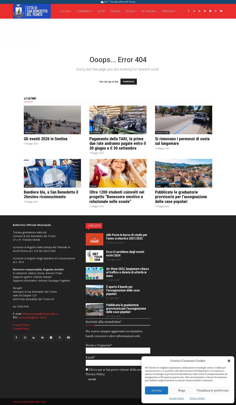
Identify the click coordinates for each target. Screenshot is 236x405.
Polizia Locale (162, 132)
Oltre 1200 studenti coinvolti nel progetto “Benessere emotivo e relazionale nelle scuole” (116, 197)
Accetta (157, 390)
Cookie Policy (176, 398)
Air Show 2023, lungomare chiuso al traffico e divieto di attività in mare (128, 272)
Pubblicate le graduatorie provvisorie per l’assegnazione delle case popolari (181, 197)
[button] (229, 361)
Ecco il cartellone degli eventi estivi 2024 (125, 253)
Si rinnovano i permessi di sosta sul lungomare (182, 141)
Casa (158, 186)
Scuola (93, 186)
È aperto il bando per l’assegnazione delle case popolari (123, 290)
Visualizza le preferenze (213, 390)
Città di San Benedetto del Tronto (29, 401)
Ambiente (29, 132)
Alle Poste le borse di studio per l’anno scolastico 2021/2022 (127, 236)
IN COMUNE (95, 132)
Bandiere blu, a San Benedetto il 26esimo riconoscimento (51, 194)
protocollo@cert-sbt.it (33, 317)
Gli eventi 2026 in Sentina (45, 138)
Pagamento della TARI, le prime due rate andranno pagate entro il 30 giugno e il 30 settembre (117, 143)
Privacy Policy (197, 398)
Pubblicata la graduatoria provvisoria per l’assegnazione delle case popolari (126, 308)
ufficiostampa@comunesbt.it (40, 313)
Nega (181, 390)
